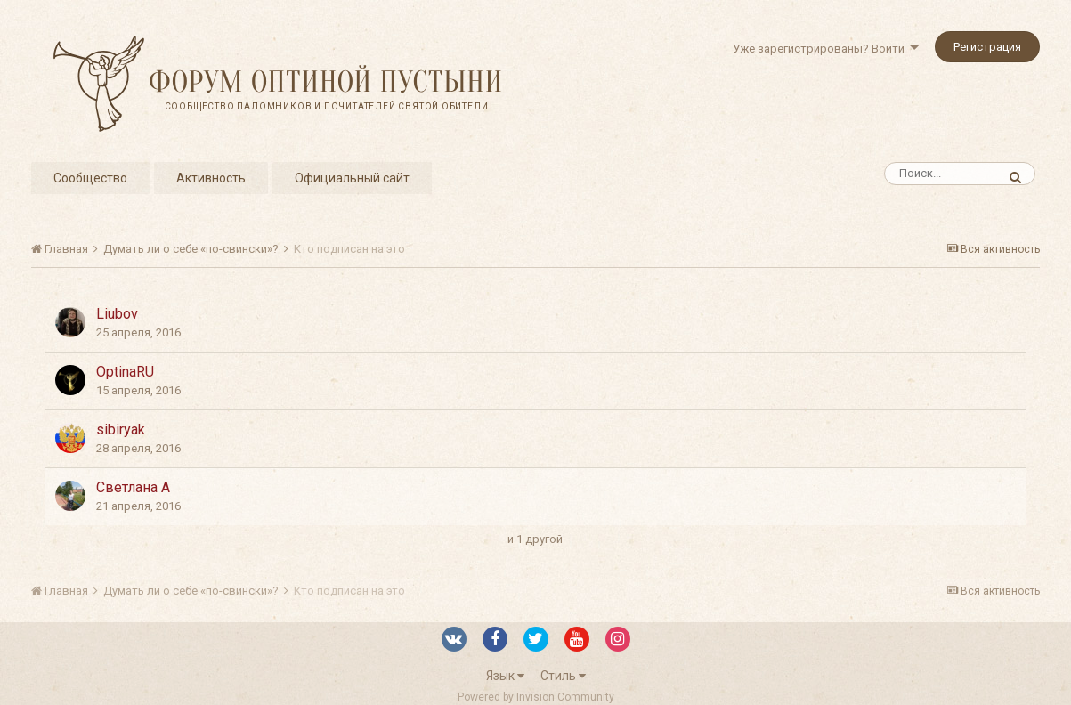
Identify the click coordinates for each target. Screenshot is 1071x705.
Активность (211, 178)
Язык (505, 676)
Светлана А (133, 487)
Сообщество (90, 178)
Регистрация (987, 46)
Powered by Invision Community (536, 697)
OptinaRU (125, 371)
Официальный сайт (352, 178)
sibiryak (120, 429)
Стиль (563, 676)
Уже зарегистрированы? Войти (826, 48)
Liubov (117, 313)
